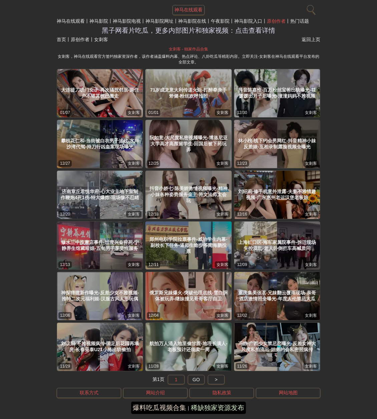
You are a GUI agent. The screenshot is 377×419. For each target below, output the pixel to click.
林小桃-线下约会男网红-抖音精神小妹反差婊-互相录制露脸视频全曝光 (277, 143)
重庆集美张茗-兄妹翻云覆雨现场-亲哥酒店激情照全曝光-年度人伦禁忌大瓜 (277, 295)
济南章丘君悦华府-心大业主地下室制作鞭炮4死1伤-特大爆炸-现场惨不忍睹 (100, 194)
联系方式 (89, 392)
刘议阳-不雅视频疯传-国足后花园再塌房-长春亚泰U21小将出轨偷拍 (100, 346)
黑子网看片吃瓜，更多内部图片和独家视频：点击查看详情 (188, 30)
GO (196, 379)
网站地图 (288, 392)
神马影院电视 (127, 21)
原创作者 (276, 21)
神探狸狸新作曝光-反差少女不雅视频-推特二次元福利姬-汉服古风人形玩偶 (100, 295)
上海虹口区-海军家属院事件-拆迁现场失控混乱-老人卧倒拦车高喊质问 (277, 245)
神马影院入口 (248, 21)
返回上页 (311, 39)
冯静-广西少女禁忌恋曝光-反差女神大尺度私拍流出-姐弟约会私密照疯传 (277, 346)
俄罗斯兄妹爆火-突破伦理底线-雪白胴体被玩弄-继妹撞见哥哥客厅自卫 (188, 295)
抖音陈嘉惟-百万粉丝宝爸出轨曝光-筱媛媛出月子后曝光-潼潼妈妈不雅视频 (277, 93)
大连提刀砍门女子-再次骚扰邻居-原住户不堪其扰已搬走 (100, 93)
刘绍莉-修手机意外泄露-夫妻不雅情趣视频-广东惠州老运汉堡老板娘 (277, 194)
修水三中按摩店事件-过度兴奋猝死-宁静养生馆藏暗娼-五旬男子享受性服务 (100, 245)
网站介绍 (155, 392)
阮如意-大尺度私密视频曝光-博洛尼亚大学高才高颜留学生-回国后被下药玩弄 (188, 143)
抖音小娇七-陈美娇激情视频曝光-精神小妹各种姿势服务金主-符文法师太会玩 (188, 194)
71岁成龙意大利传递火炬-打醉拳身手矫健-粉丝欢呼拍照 (188, 93)
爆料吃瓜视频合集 (159, 407)
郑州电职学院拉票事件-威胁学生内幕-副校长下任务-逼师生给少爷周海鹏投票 (188, 245)
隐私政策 (222, 392)
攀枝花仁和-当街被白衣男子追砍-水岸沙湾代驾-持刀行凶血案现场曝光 (100, 143)
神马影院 (98, 21)
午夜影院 (220, 21)
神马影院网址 (159, 21)
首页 (61, 39)
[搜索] (310, 8)
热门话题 (299, 21)
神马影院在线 (192, 21)
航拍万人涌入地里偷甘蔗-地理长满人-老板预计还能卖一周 (188, 346)
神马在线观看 (71, 21)
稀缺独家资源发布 (217, 407)
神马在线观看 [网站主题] (188, 9)
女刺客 (134, 112)
